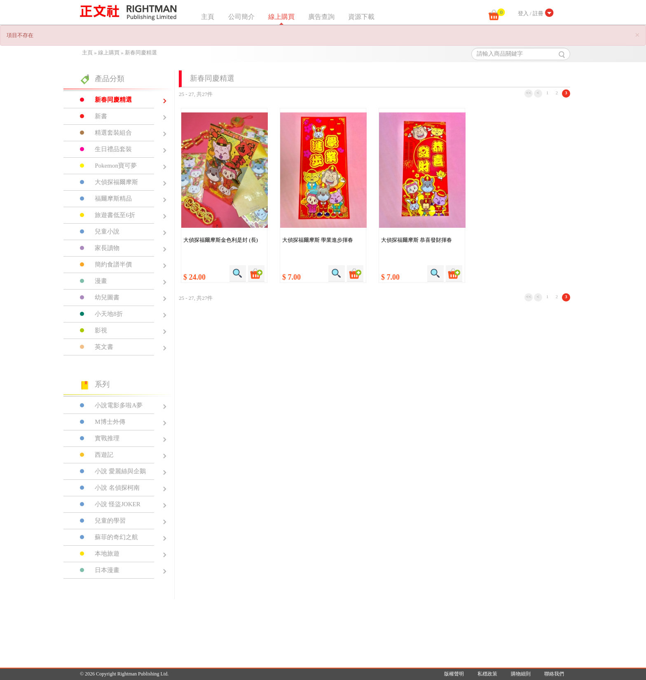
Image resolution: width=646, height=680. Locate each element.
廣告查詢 (321, 16)
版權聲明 (454, 674)
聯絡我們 (554, 674)
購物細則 (521, 674)
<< (528, 92)
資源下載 (361, 16)
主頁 (207, 16)
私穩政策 (487, 674)
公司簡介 (241, 16)
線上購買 (281, 16)
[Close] (637, 35)
